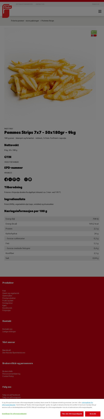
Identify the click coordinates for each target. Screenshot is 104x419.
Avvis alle (93, 414)
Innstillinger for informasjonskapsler (14, 414)
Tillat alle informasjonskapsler (72, 414)
